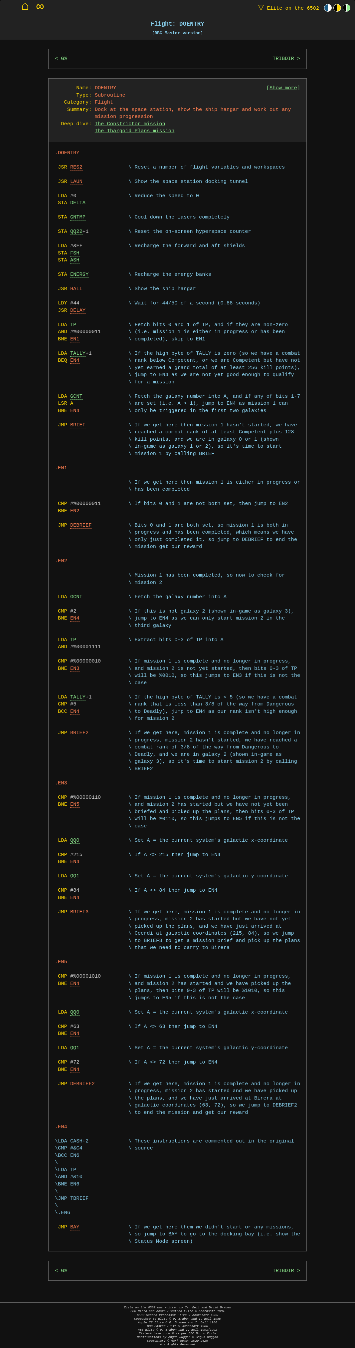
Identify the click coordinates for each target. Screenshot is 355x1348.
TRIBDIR (283, 58)
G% (64, 58)
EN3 (75, 668)
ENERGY (79, 274)
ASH (75, 260)
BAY (75, 1227)
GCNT (76, 396)
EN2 (75, 511)
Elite (287, 7)
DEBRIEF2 (82, 1084)
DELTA (78, 203)
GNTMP (78, 217)
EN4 (75, 360)
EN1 (75, 339)
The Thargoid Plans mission (135, 131)
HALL (76, 288)
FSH (75, 253)
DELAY (78, 310)
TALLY (78, 353)
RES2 (76, 167)
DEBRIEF (81, 525)
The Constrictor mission (130, 124)
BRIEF (78, 425)
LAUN (76, 181)
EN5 (75, 804)
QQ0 (75, 840)
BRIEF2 (79, 732)
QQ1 (75, 876)
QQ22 (76, 231)
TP (73, 324)
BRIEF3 (79, 912)
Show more (283, 88)
